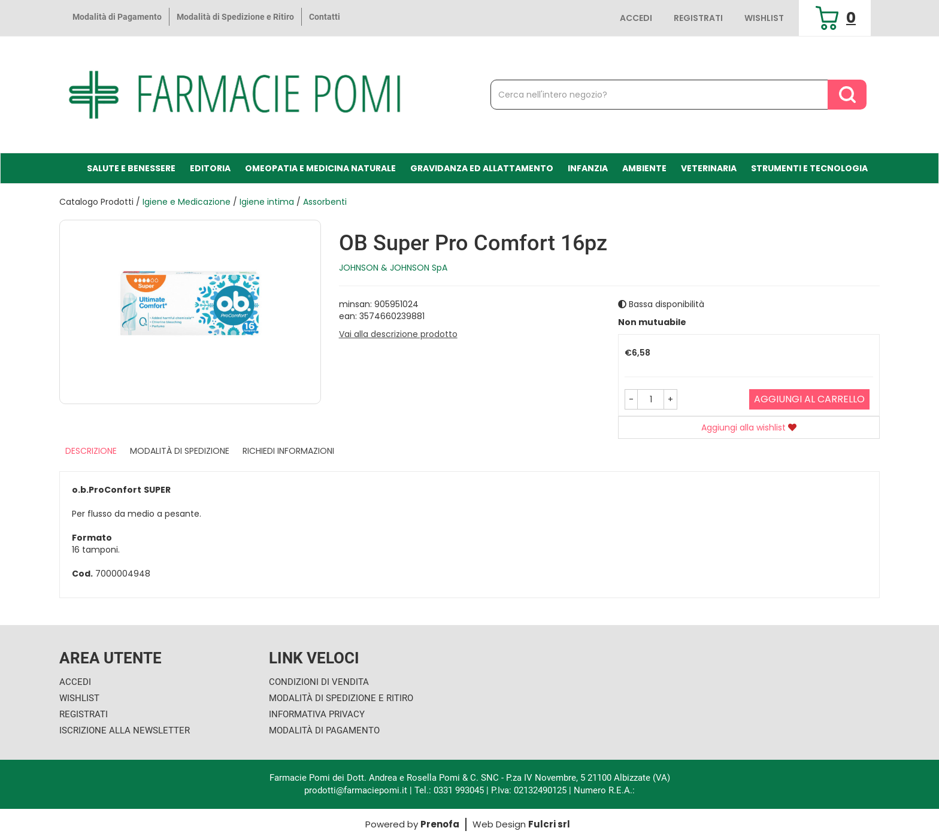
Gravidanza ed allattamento (481, 168)
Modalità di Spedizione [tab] (179, 451)
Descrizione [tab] (91, 451)
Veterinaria (709, 168)
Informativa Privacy (317, 714)
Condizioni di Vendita (319, 682)
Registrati (698, 18)
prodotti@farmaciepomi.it (357, 790)
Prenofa (439, 824)
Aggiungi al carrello (809, 399)
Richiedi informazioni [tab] (288, 451)
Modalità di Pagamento (117, 17)
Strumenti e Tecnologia (809, 168)
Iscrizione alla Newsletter (124, 730)
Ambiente (644, 168)
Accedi (636, 18)
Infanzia (588, 168)
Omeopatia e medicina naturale (320, 168)
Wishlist (764, 18)
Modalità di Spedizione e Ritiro (235, 17)
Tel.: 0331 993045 (449, 790)
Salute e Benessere (131, 168)
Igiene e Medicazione (187, 202)
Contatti (324, 17)
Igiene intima (267, 202)
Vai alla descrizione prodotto (398, 334)
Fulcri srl (549, 824)
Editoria (210, 168)
